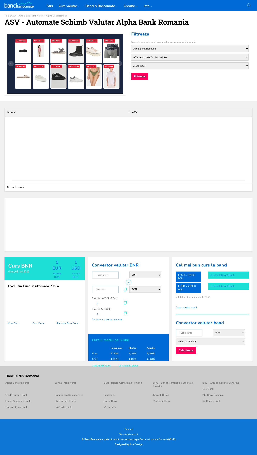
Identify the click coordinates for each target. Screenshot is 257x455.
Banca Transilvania (65, 383)
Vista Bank (110, 407)
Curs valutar (68, 6)
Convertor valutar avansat (107, 319)
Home (7, 15)
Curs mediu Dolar (128, 365)
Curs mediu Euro (101, 365)
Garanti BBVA (161, 395)
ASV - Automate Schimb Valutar (28, 15)
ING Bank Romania (213, 395)
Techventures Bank (16, 407)
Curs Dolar (38, 323)
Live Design (128, 444)
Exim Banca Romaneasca (69, 395)
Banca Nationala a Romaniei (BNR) (157, 439)
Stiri (50, 6)
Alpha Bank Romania (17, 383)
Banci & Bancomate (100, 6)
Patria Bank (110, 401)
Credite (129, 6)
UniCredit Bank (63, 407)
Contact (129, 429)
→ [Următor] (119, 63)
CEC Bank (208, 389)
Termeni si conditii (128, 434)
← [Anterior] (11, 63)
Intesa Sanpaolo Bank (18, 401)
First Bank (109, 395)
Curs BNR (20, 266)
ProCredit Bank (161, 401)
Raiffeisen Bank (211, 401)
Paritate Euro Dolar (68, 323)
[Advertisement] (128, 150)
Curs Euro (13, 323)
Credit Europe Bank (16, 395)
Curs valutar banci (186, 307)
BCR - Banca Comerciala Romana (123, 383)
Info (146, 6)
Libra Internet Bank (65, 401)
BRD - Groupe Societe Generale (220, 383)
